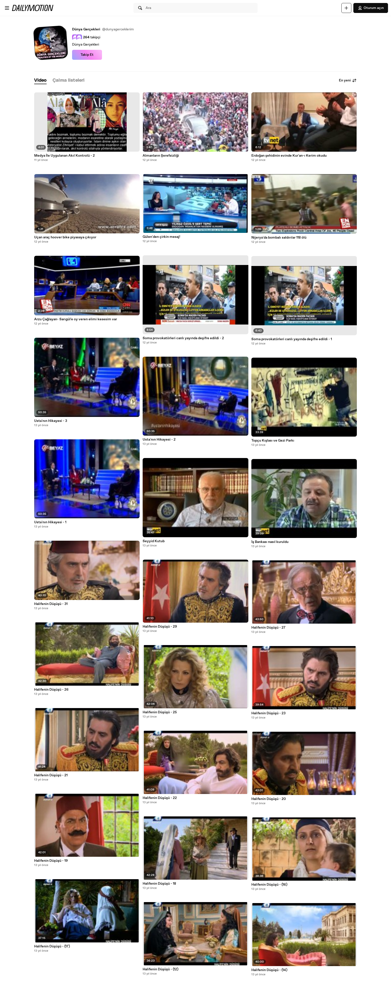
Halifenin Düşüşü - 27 (268, 628)
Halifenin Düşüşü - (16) (269, 885)
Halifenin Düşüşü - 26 (51, 690)
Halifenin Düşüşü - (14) (269, 970)
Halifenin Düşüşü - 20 (268, 799)
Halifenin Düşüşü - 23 (268, 713)
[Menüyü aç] (7, 8)
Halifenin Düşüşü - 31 (51, 604)
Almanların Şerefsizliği (161, 156)
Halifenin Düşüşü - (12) (160, 969)
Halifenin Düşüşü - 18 (159, 884)
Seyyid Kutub (154, 541)
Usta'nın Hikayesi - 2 (159, 440)
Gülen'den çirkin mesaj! (161, 237)
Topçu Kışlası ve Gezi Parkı (272, 441)
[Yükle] (346, 8)
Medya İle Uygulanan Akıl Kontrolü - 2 (64, 156)
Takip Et (87, 55)
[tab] (40, 80)
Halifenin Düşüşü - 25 (160, 712)
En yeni (348, 80)
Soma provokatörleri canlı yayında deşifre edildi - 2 (183, 338)
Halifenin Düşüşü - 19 (51, 861)
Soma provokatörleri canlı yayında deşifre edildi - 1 (291, 339)
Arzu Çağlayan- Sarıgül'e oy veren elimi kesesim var (75, 319)
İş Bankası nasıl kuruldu (270, 542)
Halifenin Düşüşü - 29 (160, 627)
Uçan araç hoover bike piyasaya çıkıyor (65, 237)
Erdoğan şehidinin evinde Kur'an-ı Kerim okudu (289, 156)
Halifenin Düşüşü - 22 (160, 798)
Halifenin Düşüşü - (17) (52, 946)
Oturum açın (371, 7)
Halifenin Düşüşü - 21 (51, 775)
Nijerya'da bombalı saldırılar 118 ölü (278, 238)
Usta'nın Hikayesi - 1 (50, 522)
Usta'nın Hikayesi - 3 (50, 421)
